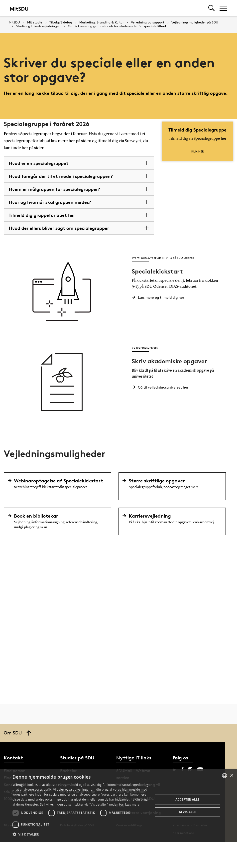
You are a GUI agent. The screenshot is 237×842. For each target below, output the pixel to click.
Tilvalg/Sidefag (60, 22)
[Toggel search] (211, 8)
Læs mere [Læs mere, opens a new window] (132, 804)
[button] (80, 835)
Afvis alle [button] (187, 812)
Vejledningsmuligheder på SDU (194, 22)
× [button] (231, 775)
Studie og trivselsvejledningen (38, 26)
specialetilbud (155, 26)
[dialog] (118, 805)
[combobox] (224, 775)
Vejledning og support (147, 22)
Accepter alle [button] (187, 799)
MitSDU (14, 22)
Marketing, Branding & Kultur (101, 22)
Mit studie (34, 22)
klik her (197, 151)
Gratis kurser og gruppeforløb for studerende (102, 26)
